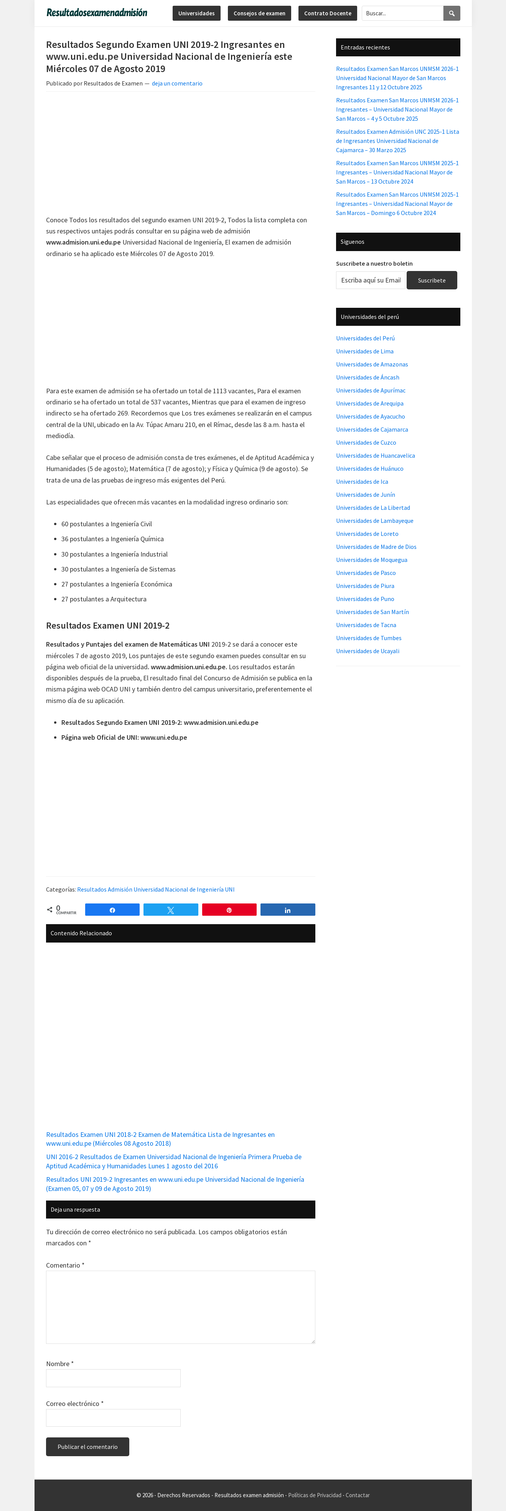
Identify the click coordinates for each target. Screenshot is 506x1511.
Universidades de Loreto (367, 533)
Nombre (60, 1363)
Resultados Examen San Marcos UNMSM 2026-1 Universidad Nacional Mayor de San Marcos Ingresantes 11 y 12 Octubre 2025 (397, 78)
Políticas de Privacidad (314, 1495)
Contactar (358, 1495)
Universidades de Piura (365, 586)
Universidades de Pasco (366, 572)
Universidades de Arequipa (370, 403)
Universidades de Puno (365, 599)
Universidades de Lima (365, 351)
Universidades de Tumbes (369, 638)
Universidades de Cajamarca (372, 429)
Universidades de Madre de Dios (376, 546)
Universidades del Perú (365, 338)
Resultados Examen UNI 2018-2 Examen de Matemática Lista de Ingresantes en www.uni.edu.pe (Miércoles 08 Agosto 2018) (160, 1139)
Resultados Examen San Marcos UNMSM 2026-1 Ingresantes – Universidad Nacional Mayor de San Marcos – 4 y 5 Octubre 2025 (397, 109)
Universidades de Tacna (366, 625)
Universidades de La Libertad (373, 507)
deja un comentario (177, 83)
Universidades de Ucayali (367, 651)
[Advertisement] (180, 154)
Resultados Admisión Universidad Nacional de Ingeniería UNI (156, 889)
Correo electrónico (75, 1403)
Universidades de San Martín (372, 612)
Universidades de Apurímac (370, 390)
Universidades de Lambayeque (375, 520)
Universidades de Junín (365, 494)
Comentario (65, 1265)
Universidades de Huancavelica (375, 455)
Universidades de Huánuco (370, 468)
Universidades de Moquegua (371, 559)
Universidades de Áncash (367, 377)
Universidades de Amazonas (372, 364)
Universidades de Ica (362, 481)
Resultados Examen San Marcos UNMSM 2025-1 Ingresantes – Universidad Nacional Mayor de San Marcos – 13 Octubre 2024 (397, 172)
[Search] (451, 13)
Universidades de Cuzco (366, 442)
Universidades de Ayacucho (370, 416)
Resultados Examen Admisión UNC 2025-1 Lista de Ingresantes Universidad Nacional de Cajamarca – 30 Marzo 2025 (397, 141)
